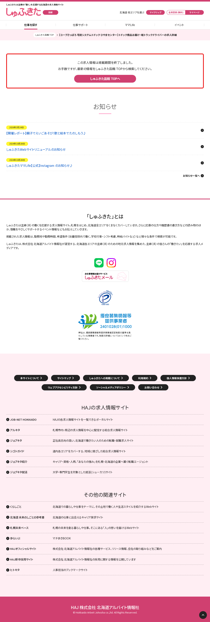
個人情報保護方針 (177, 378)
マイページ (194, 12)
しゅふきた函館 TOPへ (105, 78)
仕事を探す (30, 24)
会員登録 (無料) (176, 12)
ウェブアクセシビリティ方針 (63, 387)
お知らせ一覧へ (191, 175)
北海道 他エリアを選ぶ (132, 12)
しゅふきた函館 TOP (44, 34)
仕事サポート (80, 24)
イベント (179, 24)
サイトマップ (64, 378)
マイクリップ (155, 12)
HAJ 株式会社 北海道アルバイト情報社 (105, 607)
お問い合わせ (151, 387)
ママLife (130, 24)
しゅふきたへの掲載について (104, 378)
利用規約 (143, 378)
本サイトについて (29, 378)
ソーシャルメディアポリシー (111, 387)
